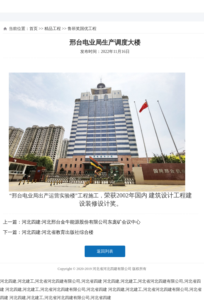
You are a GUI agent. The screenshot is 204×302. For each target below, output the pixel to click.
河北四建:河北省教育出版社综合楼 (57, 232)
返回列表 (105, 251)
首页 (33, 28)
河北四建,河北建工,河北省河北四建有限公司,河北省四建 (51, 281)
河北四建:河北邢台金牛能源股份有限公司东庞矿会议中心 (81, 221)
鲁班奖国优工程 (82, 28)
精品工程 (52, 28)
